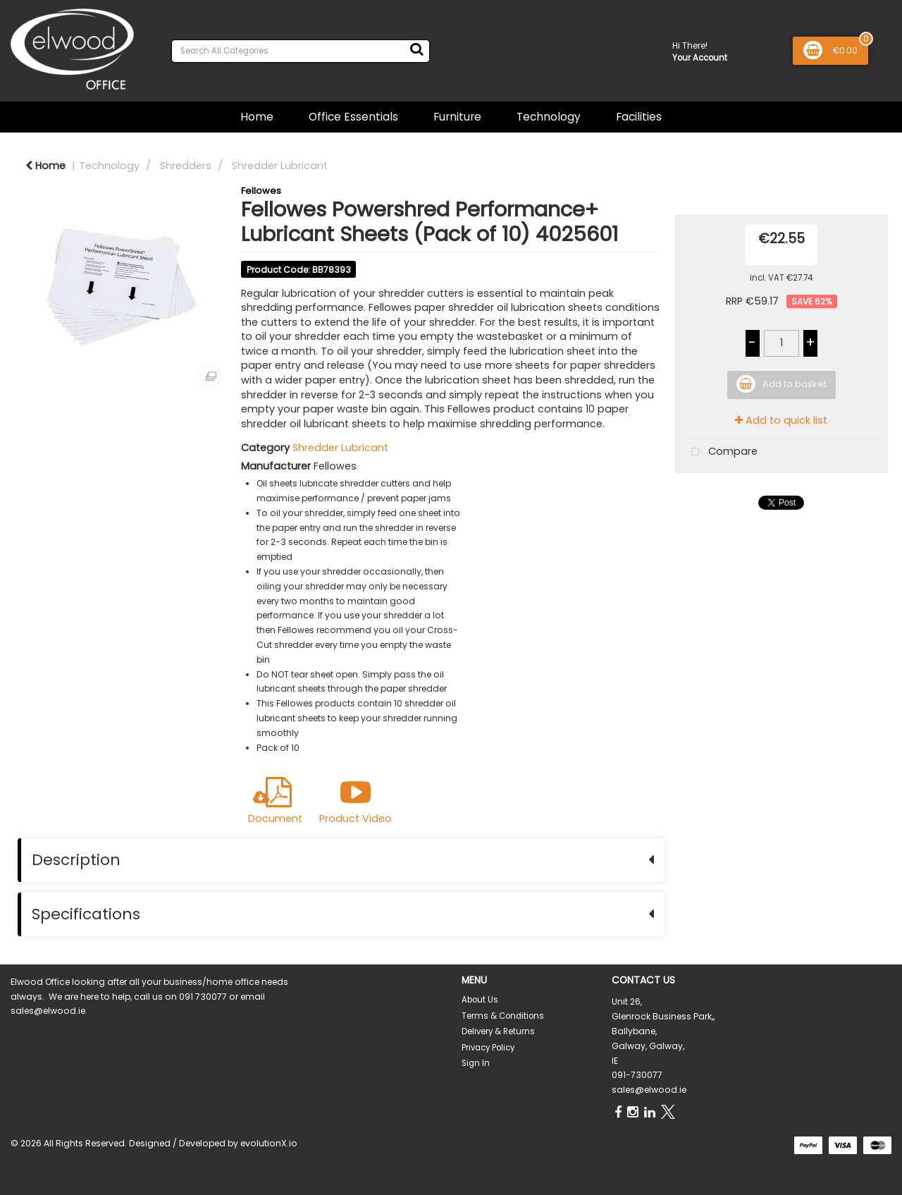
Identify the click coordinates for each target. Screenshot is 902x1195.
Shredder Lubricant (280, 166)
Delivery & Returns (498, 1031)
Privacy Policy (488, 1047)
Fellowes (261, 190)
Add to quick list (781, 420)
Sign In (476, 1063)
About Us (480, 999)
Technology (549, 116)
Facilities (639, 116)
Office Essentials (353, 116)
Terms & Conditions (503, 1016)
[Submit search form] (416, 49)
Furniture (457, 116)
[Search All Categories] (300, 51)
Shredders (185, 166)
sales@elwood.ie (649, 1090)
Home (256, 116)
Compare (721, 452)
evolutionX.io (268, 1143)
